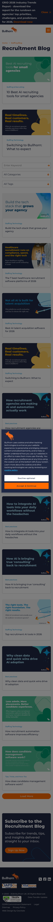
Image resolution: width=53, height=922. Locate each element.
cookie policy (11, 470)
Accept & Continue (26, 486)
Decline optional (26, 478)
